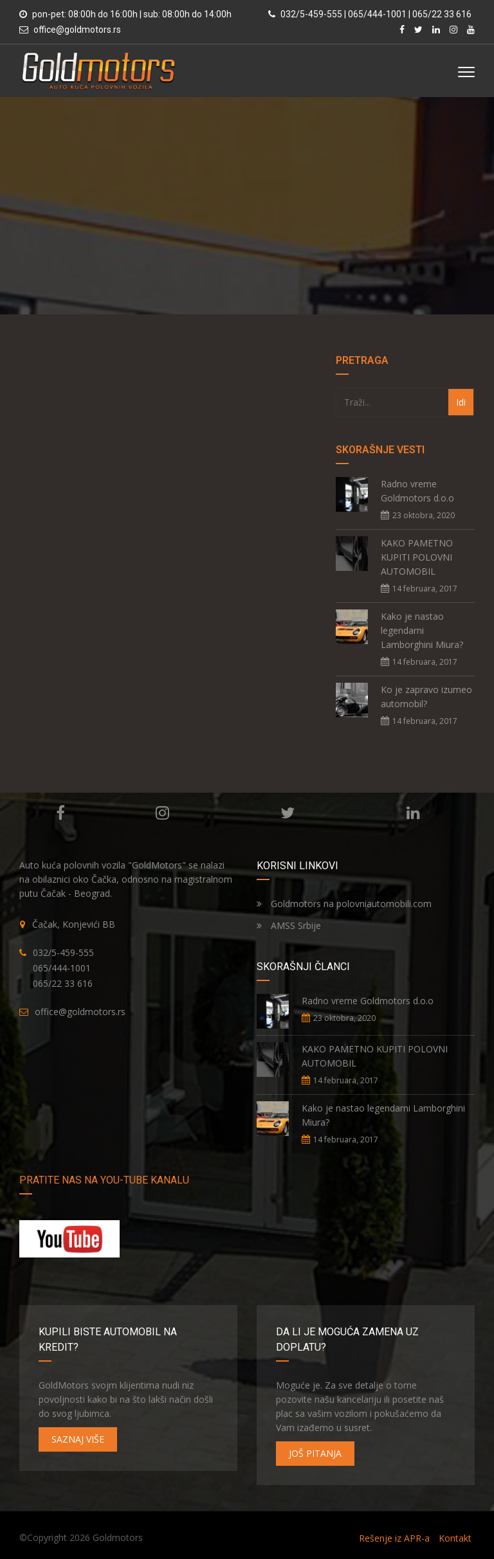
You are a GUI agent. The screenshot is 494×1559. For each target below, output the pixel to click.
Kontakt (455, 1538)
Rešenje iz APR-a (394, 1538)
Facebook (60, 812)
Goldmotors (118, 1537)
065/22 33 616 (63, 983)
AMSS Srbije (289, 925)
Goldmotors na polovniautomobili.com (344, 903)
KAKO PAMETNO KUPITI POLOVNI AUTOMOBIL (417, 557)
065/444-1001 (62, 968)
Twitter (287, 812)
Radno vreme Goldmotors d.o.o (417, 491)
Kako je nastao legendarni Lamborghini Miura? (422, 630)
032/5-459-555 (63, 952)
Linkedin (413, 812)
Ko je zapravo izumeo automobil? (426, 696)
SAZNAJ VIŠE (77, 1439)
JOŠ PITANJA (315, 1453)
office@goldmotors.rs (77, 29)
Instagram (162, 812)
